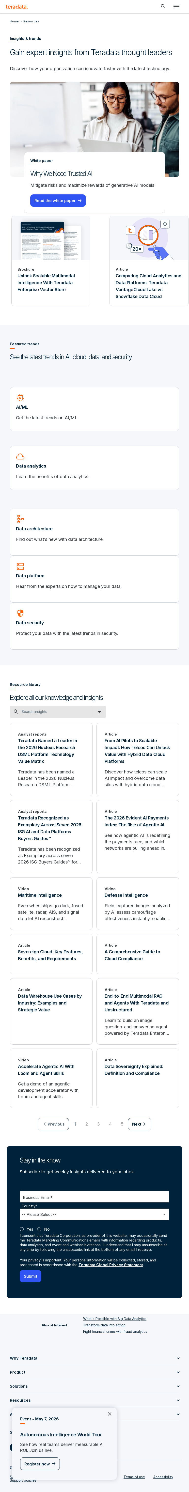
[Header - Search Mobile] (163, 6)
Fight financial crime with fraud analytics (115, 1331)
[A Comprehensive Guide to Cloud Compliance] (137, 954)
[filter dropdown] (99, 712)
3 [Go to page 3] (98, 1124)
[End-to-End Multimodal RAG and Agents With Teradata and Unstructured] (137, 1011)
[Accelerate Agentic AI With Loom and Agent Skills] (51, 1078)
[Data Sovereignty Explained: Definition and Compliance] (137, 1078)
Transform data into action (104, 1325)
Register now (37, 1463)
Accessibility (163, 1477)
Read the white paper (55, 200)
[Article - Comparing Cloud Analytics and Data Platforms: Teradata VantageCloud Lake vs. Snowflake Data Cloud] (149, 261)
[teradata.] (17, 7)
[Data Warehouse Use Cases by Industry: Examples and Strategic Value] (51, 1011)
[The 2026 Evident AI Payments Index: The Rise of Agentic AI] (137, 836)
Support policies (23, 1480)
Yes (30, 1229)
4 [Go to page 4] (110, 1124)
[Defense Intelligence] (137, 903)
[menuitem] (53, 1124)
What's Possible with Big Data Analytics (114, 1319)
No (47, 1229)
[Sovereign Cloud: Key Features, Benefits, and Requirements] (51, 954)
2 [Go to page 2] (86, 1124)
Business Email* (38, 1197)
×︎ (107, 1413)
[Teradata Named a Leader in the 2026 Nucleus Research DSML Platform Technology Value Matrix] (51, 759)
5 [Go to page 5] (122, 1124)
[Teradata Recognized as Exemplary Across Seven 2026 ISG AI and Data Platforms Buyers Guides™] (51, 836)
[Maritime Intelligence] (51, 903)
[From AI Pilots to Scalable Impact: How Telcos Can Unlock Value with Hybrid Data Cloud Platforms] (137, 759)
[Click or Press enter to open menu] (176, 6)
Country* (29, 1206)
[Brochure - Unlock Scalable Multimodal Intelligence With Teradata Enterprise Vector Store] (51, 261)
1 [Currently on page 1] (75, 1124)
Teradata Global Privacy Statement (111, 1264)
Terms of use (134, 1477)
